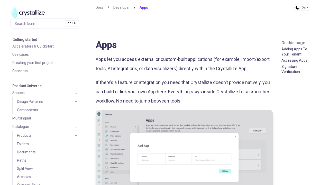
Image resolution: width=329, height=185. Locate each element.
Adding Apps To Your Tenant (294, 51)
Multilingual (21, 118)
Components (27, 110)
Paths (21, 160)
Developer (121, 7)
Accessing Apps (294, 60)
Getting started (24, 40)
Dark (305, 7)
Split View (25, 168)
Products (24, 135)
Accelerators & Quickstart (33, 46)
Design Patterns (30, 101)
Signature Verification (290, 69)
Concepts (20, 71)
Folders (23, 144)
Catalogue (20, 127)
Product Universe (27, 86)
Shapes (18, 93)
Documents (26, 152)
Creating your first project (32, 63)
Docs (100, 7)
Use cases (20, 54)
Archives (24, 177)
